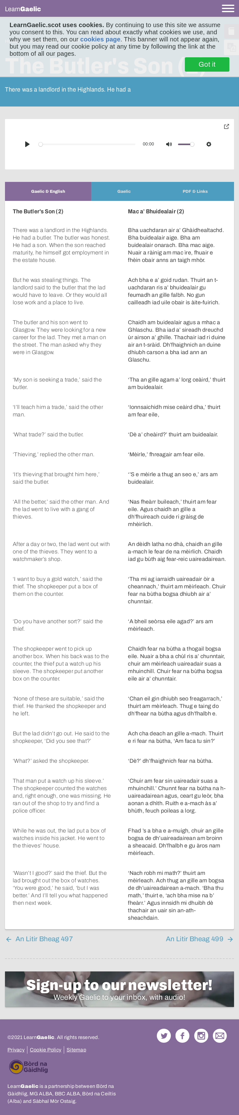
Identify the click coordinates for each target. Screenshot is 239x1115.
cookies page (100, 39)
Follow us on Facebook (183, 1036)
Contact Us (220, 1036)
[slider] (87, 144)
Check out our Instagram (201, 1036)
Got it (207, 64)
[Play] (27, 144)
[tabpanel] (119, 565)
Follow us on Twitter (164, 1036)
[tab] (48, 191)
